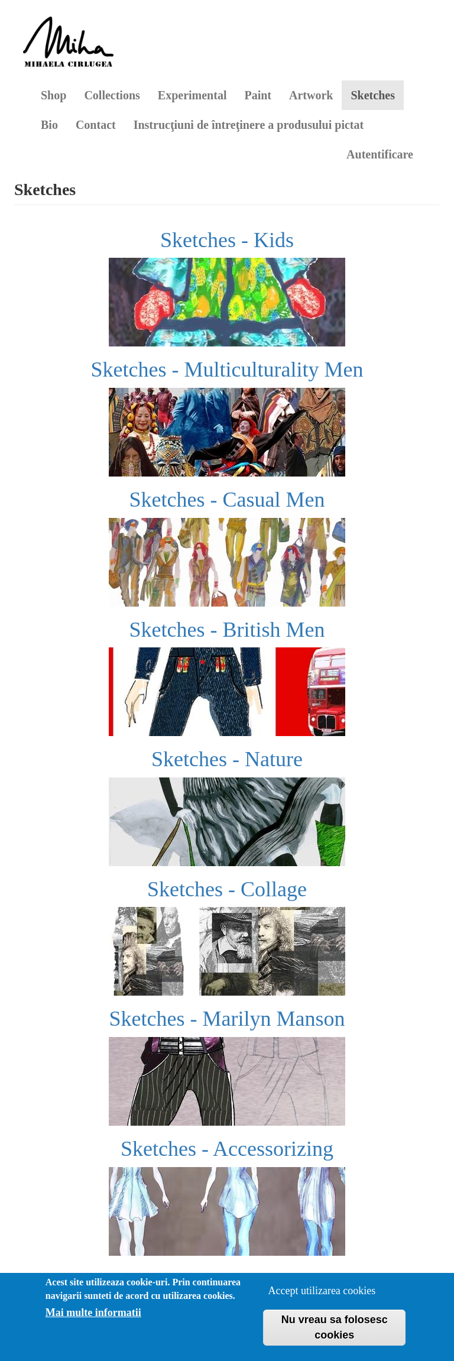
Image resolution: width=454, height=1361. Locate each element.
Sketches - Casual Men (227, 499)
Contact (96, 124)
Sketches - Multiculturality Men (227, 369)
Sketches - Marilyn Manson (227, 1019)
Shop (53, 95)
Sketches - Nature (227, 759)
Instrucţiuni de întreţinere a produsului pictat (249, 124)
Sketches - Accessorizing (227, 1149)
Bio (49, 124)
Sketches (372, 95)
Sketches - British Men (227, 629)
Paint (257, 95)
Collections (112, 95)
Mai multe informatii (93, 1312)
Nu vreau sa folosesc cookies (334, 1327)
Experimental (192, 95)
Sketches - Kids (227, 240)
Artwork (311, 95)
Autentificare (379, 154)
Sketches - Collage (227, 889)
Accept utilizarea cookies (321, 1291)
